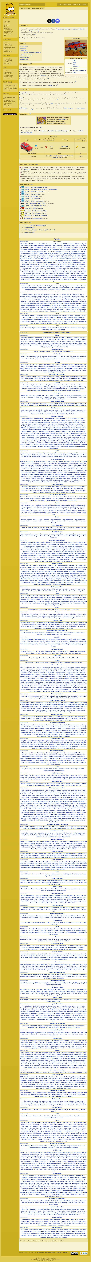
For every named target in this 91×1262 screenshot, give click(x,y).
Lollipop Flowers (80, 616)
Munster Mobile (50, 268)
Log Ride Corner (75, 742)
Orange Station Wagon (36, 270)
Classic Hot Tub (57, 702)
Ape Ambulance (65, 245)
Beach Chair (24, 410)
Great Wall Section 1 (27, 573)
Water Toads (48, 561)
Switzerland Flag (45, 603)
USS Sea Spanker (81, 309)
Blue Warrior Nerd (57, 874)
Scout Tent (40, 865)
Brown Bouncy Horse (26, 544)
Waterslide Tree (72, 903)
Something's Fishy (52, 307)
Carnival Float (32, 609)
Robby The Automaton (34, 932)
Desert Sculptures (57, 532)
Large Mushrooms (25, 882)
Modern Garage (31, 708)
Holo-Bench (47, 412)
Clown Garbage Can (42, 753)
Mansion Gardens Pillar (42, 783)
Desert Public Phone (66, 527)
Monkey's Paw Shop (75, 680)
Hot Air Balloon (81, 339)
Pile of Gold (76, 907)
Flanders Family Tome (27, 672)
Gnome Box (71, 470)
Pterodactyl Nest (59, 917)
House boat (31, 300)
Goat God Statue (40, 727)
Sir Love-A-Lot (76, 555)
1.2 (28, 225)
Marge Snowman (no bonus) (40, 732)
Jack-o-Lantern (41, 678)
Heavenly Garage (72, 696)
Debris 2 (29, 519)
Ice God (65, 728)
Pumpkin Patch (81, 682)
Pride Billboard (30, 437)
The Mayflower (67, 455)
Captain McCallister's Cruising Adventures (37, 296)
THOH (26, 203)
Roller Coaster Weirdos (40, 746)
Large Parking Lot (53, 760)
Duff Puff (82, 795)
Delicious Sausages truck (78, 253)
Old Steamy (25, 287)
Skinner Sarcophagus (65, 380)
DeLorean (23, 255)
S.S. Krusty (24, 307)
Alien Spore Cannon (59, 667)
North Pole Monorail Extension (77, 845)
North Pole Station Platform (28, 847)
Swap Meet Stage (69, 557)
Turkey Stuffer (47, 628)
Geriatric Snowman (29, 727)
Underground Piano (56, 691)
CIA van (83, 251)
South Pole (43, 957)
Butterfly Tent (57, 862)
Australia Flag (34, 595)
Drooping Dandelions (78, 296)
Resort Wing (67, 712)
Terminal (70, 351)
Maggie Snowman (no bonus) (77, 730)
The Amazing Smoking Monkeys (30, 486)
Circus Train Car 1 (57, 488)
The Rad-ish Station (28, 814)
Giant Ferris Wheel (68, 632)
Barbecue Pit (24, 651)
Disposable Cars (31, 255)
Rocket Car (45, 273)
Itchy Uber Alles (62, 317)
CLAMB (36, 253)
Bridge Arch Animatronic (29, 907)
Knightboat (47, 300)
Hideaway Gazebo (73, 704)
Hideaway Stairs (46, 706)
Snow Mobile (42, 734)
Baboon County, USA (27, 356)
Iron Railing (34, 575)
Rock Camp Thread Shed (35, 591)
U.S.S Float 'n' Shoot (36, 309)
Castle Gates (51, 497)
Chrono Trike (30, 945)
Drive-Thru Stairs (65, 843)
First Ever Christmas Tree (59, 469)
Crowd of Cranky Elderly (62, 507)
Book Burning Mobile (55, 249)
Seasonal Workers (76, 512)
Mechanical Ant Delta (65, 930)
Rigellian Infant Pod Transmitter (55, 684)
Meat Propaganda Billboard (64, 429)
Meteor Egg (65, 680)
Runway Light (53, 351)
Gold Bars (83, 799)
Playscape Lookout (62, 397)
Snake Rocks (68, 901)
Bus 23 (34, 251)
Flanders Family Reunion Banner (37, 424)
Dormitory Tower (45, 775)
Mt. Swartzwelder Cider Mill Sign (49, 433)
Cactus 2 (29, 527)
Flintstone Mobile (76, 257)
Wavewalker (56, 561)
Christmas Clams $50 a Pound (76, 418)
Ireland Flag (82, 597)
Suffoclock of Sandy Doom (69, 779)
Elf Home (69, 895)
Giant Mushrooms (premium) (77, 880)
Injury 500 (23, 741)
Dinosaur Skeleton (51, 916)
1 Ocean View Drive (27, 294)
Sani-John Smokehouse (77, 814)
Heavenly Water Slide (53, 698)
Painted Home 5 (65, 889)
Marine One (45, 343)
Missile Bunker (24, 809)
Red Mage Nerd (78, 874)
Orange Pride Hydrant (51, 922)
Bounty (69, 294)
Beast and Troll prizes (57, 401)
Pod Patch (73, 682)
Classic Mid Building (68, 702)
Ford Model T (30, 258)
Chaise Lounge (53, 403)
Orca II (55, 301)
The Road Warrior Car (59, 272)
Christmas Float (41, 609)
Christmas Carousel (39, 461)
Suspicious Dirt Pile (76, 662)
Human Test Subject (81, 676)
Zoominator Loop (44, 748)
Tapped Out (7, 28)
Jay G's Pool (51, 803)
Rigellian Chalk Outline (41, 814)
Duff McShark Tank (31, 366)
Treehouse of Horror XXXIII (37, 203)
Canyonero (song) (34, 31)
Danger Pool (66, 795)
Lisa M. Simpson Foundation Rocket (31, 343)
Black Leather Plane (36, 337)
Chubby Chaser (76, 251)
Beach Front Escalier (26, 826)
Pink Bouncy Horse (57, 553)
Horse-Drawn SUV (76, 395)
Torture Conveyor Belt (75, 689)
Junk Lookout (29, 397)
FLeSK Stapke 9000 (47, 257)
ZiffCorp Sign (59, 446)
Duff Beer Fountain (79, 753)
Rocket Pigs (82, 368)
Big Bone (77, 667)
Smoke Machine (63, 591)
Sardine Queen (46, 305)
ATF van (22, 247)
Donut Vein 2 (59, 939)
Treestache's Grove (48, 770)
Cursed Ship (41, 453)
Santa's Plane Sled (77, 478)
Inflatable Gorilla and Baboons (41, 387)
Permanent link (8, 76)
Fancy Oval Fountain (32, 641)
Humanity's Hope (30, 328)
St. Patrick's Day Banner (34, 442)
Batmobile (44, 247)
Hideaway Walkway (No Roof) (73, 706)
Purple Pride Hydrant (64, 922)
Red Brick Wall (24, 580)
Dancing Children (25, 510)
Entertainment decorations (57, 540)
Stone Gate (80, 380)
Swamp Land (28, 689)
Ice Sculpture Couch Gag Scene (77, 728)
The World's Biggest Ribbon (56, 820)
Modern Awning (38, 828)
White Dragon (51, 372)
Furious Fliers (63, 546)
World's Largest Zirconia (72, 820)
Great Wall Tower (51, 573)
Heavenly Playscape (40, 698)
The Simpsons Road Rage (39, 211)
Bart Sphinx (37, 376)
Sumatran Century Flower (70, 618)
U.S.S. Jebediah (47, 309)
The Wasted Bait (54, 311)
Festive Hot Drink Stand (74, 465)
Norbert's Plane (73, 343)
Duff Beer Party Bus (54, 255)
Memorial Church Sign (68, 431)
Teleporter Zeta (45, 959)
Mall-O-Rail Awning (76, 843)
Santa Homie (66, 478)
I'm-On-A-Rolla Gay (42, 317)
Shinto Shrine (63, 634)
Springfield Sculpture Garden (58, 816)
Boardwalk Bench (71, 410)
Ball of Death (81, 790)
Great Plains (72, 358)
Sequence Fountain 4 (55, 645)
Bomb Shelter (52, 792)
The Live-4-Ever (70, 300)
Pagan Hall (55, 882)
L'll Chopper (64, 262)
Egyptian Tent (42, 378)
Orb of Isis (69, 378)
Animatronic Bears (26, 542)
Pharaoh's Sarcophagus (35, 380)
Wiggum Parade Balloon (73, 390)
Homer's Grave (49, 662)
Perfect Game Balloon (77, 387)
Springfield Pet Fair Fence (56, 582)
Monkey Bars (51, 551)
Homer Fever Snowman (27, 728)
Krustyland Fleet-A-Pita (39, 756)
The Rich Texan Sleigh (38, 478)
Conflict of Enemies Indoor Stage (69, 544)
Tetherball (39, 559)
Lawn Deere (32, 264)
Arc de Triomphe (26, 632)
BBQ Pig (38, 651)
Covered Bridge (68, 669)
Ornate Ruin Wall (72, 577)
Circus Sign (32, 488)
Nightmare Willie (29, 682)
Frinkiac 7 (52, 945)
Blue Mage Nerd (36, 874)
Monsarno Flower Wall (31, 577)
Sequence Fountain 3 (42, 645)
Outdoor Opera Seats (49, 810)
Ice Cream (24, 262)
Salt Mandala (65, 814)
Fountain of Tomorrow (62, 641)
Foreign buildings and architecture (57, 630)
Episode (27, 187)
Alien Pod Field (37, 667)
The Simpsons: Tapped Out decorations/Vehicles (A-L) (54, 131)
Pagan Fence (82, 577)
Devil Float (50, 609)
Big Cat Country (65, 356)
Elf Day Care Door (52, 463)
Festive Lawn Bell (34, 467)
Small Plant (61, 837)
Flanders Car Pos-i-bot (77, 929)
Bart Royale (57, 393)
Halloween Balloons (26, 387)
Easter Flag (34, 597)
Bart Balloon (26, 385)
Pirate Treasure (66, 909)
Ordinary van (46, 270)
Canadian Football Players (78, 505)
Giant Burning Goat (51, 880)
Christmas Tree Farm (63, 461)
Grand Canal (57, 655)
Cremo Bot (67, 929)
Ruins (85, 684)
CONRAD (24, 795)
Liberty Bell (40, 805)
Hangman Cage (55, 907)
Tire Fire (38, 903)
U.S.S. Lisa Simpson (59, 329)
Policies (6, 43)
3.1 (27, 229)
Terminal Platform (62, 849)
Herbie (32, 260)
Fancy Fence (66, 569)
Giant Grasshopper (61, 366)
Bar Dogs (23, 364)
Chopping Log (82, 862)
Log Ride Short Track (54, 744)
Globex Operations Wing (61, 799)
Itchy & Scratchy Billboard (34, 428)
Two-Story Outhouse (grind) (54, 500)
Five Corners (23, 799)
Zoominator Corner (73, 746)
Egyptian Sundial (33, 378)
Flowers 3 (79, 614)
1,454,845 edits (8, 62)
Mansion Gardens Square (42, 785)
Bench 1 (45, 410)
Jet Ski (34, 455)
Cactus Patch (33, 833)
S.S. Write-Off (42, 307)
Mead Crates (34, 405)
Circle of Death (83, 794)
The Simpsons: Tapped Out (39, 215)
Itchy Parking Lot (58, 742)
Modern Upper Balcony (41, 710)
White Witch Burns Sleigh (51, 482)
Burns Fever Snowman (52, 725)
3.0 (25, 229)
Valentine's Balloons (47, 390)
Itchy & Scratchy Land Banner (73, 741)
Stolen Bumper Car (58, 557)
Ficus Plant (69, 833)
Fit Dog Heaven (34, 696)
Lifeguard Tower (67, 805)
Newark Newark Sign (76, 433)
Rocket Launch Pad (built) (61, 947)
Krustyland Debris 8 (74, 521)
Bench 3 (57, 410)
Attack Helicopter (25, 337)
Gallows (40, 907)
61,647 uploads (8, 60)
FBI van (30, 257)
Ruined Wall (65, 580)
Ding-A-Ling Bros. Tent (49, 490)
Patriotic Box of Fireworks (43, 553)
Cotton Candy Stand (55, 753)
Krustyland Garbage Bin (71, 756)
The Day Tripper (66, 296)
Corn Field (23, 863)
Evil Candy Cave (73, 463)
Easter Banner (63, 422)
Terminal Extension (50, 849)
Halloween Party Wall (63, 573)
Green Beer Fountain (32, 643)
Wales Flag (59, 605)
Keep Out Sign (47, 428)
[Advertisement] (10, 142)
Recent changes (8, 31)
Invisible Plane (53, 317)
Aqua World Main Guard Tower (59, 964)
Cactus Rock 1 (24, 939)
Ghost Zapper (69, 674)
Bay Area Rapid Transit (37, 286)
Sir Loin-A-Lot (81, 626)
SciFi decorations (57, 951)
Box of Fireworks (80, 542)
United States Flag (50, 605)
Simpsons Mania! (37, 218)
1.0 (25, 225)
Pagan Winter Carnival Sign (53, 435)
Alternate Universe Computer (29, 954)
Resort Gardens (40, 712)
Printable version (8, 75)
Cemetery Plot (29, 662)
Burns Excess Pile (34, 794)
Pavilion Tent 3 (81, 760)
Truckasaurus (82, 932)
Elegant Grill (56, 826)
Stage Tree (83, 857)
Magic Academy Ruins (75, 777)
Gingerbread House (43, 470)
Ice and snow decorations (57, 722)
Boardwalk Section (67, 156)
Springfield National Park (42, 867)
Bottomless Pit (45, 669)
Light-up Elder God (64, 387)
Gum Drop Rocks (26, 472)
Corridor (37, 775)
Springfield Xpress (42, 289)
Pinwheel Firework (68, 553)
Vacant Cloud (73, 698)
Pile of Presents (26, 478)
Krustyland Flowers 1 (31, 616)
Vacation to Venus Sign (26, 444)
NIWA (5, 104)
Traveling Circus (70, 492)
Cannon (42, 794)
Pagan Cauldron (46, 882)
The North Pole (77, 474)
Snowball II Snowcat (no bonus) (68, 734)
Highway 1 (24, 754)
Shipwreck (50, 456)
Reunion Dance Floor (40, 555)
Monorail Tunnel (36, 841)
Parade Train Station (79, 744)
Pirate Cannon (40, 909)
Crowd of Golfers (53, 509)
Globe (52, 799)
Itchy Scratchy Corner (42, 754)
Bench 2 (51, 410)
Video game (27, 211)
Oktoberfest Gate (40, 435)
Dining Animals (78, 364)
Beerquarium (30, 792)
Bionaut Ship (30, 669)
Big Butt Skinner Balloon (37, 385)
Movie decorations (57, 851)
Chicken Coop (74, 497)
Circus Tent (40, 488)
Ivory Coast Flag (31, 599)
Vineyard (67, 837)
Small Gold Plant (52, 837)
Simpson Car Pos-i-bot (48, 932)
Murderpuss (23, 932)
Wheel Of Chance (55, 764)
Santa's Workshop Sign (76, 580)
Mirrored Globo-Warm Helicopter (59, 343)
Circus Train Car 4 (26, 490)
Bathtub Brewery (64, 622)
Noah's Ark (49, 301)
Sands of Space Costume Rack (30, 855)
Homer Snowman (39, 728)
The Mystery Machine (73, 268)
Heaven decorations (57, 694)
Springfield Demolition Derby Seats (66, 414)
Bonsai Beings (24, 775)
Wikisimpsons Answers (10, 87)
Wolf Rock (75, 691)
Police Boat (27, 456)
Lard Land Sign (52, 429)
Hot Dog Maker (53, 624)
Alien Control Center (26, 667)
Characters (7, 24)
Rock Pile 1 (76, 939)
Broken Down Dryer (62, 792)
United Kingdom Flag (79, 603)
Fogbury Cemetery (61, 672)
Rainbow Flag (48, 601)
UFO (31, 323)
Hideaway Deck (62, 704)
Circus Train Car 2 (68, 488)
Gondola (75, 453)
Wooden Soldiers (63, 482)
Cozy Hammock (30, 412)
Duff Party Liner (58, 453)
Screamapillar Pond (65, 653)
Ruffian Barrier (57, 580)
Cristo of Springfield (54, 895)
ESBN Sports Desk (45, 797)
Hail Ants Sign (52, 426)
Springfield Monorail (30, 289)
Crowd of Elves (74, 507)
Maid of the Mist (80, 300)
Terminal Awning (39, 849)
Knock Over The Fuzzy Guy (56, 754)
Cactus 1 (23, 527)
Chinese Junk (33, 453)
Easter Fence (50, 569)
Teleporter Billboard (47, 442)
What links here (8, 71)
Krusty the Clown (24, 93)
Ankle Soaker (35, 542)
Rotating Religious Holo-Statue (53, 478)
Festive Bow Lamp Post (34, 465)
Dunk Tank (60, 490)
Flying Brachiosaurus (49, 366)
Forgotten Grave (39, 662)
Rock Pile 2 (83, 939)
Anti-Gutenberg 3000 (38, 790)
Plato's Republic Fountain (68, 643)
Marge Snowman (26, 732)
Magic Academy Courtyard (60, 777)
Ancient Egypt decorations (57, 374)
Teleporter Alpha (37, 689)
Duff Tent (58, 589)
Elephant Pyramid (69, 490)
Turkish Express (65, 289)
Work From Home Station (76, 949)
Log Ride (66, 742)
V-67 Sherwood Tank (54, 279)
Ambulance (48, 245)
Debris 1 (23, 519)
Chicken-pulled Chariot (67, 364)
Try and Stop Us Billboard (78, 442)
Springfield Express (79, 287)
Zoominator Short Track (68, 748)
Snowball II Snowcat (52, 734)
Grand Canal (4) (63, 658)
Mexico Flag (68, 599)
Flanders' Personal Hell (40, 672)
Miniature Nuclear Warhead (36, 947)
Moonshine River (35, 194)
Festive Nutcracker (58, 467)
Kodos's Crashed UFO (34, 680)
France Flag (59, 597)
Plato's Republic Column (48, 579)
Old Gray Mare (42, 368)
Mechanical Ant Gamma (79, 930)
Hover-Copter (24, 341)
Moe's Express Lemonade (34, 626)
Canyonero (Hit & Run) (78, 29)
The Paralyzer (77, 810)
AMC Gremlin (56, 245)
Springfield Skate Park (45, 557)
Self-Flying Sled (35, 480)
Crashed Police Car (67, 753)
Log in (84, 4)
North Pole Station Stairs (44, 847)
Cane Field (41, 833)
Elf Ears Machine (63, 463)
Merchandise (27, 218)
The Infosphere (8, 103)
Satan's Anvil (50, 718)
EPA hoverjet (26, 317)
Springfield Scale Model (42, 816)
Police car (25, 272)
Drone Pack (66, 954)
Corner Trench (49, 395)
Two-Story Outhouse (39, 500)
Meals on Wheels (59, 266)
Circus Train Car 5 (37, 490)
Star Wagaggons (36, 277)
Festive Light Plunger (46, 467)
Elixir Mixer (76, 895)
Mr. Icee (37, 268)
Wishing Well (31, 820)
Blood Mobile (82, 247)
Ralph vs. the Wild (38, 208)
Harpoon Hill (39, 716)
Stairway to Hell (67, 687)
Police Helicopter (28, 345)
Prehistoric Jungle (38, 917)
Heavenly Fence (74, 573)
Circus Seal (25, 488)
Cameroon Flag (50, 595)
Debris (57, 517)
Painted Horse (51, 368)
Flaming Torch (29, 498)
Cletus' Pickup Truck (45, 253)
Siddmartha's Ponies (27, 370)
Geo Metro (83, 258)
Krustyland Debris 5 (38, 521)
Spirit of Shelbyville (35, 321)
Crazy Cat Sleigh (75, 461)
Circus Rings (81, 486)
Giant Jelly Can (31, 956)
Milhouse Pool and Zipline (30, 551)
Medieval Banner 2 (44, 431)
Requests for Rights (9, 47)
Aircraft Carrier (24, 453)
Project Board (48, 812)
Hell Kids (74, 510)
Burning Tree (45, 376)
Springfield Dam (63, 949)
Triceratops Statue (80, 917)
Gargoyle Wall (52, 571)
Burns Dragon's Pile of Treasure (49, 768)
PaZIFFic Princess (77, 455)
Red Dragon (68, 368)
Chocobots (50, 929)
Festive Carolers (43, 510)
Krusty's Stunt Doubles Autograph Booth (64, 548)
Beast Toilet (31, 403)
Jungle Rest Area (45, 356)
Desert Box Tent (43, 527)
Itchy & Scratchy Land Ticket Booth (43, 742)
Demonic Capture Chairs (52, 671)
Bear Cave (39, 862)
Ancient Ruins (70, 667)
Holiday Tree (33, 899)
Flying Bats (51, 672)
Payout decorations (57, 893)
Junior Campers (68, 108)
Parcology (36, 957)
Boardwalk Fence (52, 565)
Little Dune (58, 378)
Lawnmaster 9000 (41, 328)
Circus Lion (73, 486)
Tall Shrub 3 (76, 762)
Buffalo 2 (35, 364)
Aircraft (57, 335)
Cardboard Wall (30, 567)
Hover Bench (66, 412)
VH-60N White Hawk (40, 323)
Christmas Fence (62, 567)
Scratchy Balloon (73, 388)
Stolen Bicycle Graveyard (74, 816)
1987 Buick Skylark (80, 244)
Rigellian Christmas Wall (45, 580)
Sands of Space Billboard (71, 439)
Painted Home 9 (61, 890)
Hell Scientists (82, 510)
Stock (31, 500)
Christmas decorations (57, 459)
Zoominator (63, 746)
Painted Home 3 (45, 889)
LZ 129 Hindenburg (67, 319)
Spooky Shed (32, 687)
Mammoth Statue (71, 916)
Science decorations (57, 943)
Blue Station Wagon (26, 249)
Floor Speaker (66, 589)
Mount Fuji (74, 716)
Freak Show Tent (80, 672)
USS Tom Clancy (44, 311)
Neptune (42, 301)
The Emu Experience (40, 358)
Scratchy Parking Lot (53, 746)
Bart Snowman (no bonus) (38, 725)
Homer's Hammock (56, 412)
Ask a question (8, 29)
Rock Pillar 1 (49, 941)
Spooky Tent (41, 687)
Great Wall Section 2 (39, 573)
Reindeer (75, 368)
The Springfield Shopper (10, 88)
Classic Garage (48, 702)
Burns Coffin (53, 669)
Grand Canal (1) (33, 658)
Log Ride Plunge (42, 744)
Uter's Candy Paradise (58, 628)
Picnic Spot (32, 718)
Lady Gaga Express (63, 286)
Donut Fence (34, 569)
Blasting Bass (26, 589)
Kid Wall (77, 490)
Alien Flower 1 (25, 614)
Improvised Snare (72, 899)
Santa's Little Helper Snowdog (69, 732)
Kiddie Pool (73, 651)
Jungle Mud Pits (37, 356)
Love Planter (52, 835)
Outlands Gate (38, 397)
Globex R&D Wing (74, 799)
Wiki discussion (8, 51)
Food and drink (57, 620)
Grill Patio (60, 651)
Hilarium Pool (62, 359)
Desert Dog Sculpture (71, 534)
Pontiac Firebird (40, 272)
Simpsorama (34, 196)
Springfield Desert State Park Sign (55, 529)
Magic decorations (57, 773)
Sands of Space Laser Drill (36, 857)
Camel (52, 364)
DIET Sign (24, 422)
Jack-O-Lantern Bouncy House (54, 678)
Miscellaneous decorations (57, 788)
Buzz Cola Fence (73, 565)
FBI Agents (34, 510)
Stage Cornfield (74, 857)
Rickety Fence (33, 580)
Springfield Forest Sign (40, 441)
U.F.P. (85, 345)
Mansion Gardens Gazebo (28, 783)
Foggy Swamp (71, 672)
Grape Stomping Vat (41, 624)
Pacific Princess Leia (64, 301)
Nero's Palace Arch (64, 433)
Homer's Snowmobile (38, 472)
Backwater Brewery (53, 622)
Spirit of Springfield (47, 321)
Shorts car (72, 273)
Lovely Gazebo (81, 651)
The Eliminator (34, 797)
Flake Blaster (71, 469)
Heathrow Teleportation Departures (53, 956)
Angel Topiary (24, 833)
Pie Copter (33, 319)
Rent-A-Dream (58, 303)
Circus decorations (57, 484)
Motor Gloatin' (31, 301)
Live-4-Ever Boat (48, 455)
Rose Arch (65, 835)
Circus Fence (72, 567)
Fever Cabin (31, 469)
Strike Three (53, 762)
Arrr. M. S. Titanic (56, 294)
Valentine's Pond (76, 867)
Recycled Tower (81, 498)
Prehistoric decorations (57, 913)
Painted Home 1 (25, 889)
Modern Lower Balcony (43, 708)
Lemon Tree (81, 899)
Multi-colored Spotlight (64, 809)
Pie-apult (82, 490)
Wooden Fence (69, 584)
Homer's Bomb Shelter (78, 801)
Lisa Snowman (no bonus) (49, 730)
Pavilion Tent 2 (72, 760)
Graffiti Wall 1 (72, 571)
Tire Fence (77, 582)
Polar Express (46, 287)
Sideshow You (45, 762)
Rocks (57, 937)
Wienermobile (73, 279)
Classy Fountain (60, 639)
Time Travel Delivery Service (59, 959)
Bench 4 (63, 410)
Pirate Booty (32, 909)
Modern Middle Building (56, 708)
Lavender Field (43, 835)
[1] (48, 78)
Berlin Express (25, 315)
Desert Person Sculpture (61, 536)
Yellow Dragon (61, 372)
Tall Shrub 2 (68, 762)
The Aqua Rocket (45, 294)
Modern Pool (68, 708)
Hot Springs (55, 863)
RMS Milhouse (67, 303)
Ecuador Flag (42, 597)
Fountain (42, 641)
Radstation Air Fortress (45, 901)
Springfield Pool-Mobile (26, 275)
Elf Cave (63, 895)
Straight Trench (50, 399)
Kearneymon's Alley (71, 768)
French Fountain (73, 641)
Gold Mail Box (82, 826)
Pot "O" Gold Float (73, 609)
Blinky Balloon (49, 385)
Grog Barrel (46, 907)
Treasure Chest (62, 405)
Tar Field (67, 917)
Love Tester (76, 805)
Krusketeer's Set (39, 548)
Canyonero (43, 75)
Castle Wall (39, 567)
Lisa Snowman (37, 730)
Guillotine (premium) (45, 498)
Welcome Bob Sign (50, 444)
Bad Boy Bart (30, 247)
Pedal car (68, 270)
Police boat (82, 301)
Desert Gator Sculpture (32, 536)
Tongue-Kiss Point (55, 867)
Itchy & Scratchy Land (57, 738)
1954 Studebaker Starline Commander (51, 244)
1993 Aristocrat (25, 245)
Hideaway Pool (37, 706)
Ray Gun (26, 684)
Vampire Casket (67, 691)
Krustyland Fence (27, 756)
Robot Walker (67, 853)
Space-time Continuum (53, 957)
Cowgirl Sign (56, 420)
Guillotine (36, 498)
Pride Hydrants (57, 920)
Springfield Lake (29, 867)
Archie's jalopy (75, 245)
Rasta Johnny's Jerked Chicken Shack (31, 303)
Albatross (37, 294)
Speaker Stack (73, 591)
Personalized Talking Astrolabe (77, 476)
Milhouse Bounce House (79, 550)
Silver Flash (55, 287)
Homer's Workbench (26, 803)
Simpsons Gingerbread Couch (61, 480)
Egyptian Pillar (76, 376)
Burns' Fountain (50, 639)
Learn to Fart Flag (59, 599)
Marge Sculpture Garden (33, 653)
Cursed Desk (77, 669)
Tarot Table (81, 779)
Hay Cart (55, 498)
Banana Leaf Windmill (27, 376)
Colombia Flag (75, 595)
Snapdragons (58, 618)
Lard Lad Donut (25, 405)
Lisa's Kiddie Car (53, 550)
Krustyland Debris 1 (55, 519)
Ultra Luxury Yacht (71, 456)
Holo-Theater (68, 956)
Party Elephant (60, 368)
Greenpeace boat (66, 298)
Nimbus (67, 328)
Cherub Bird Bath (46, 651)
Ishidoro (82, 632)
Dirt (51, 156)
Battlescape (32, 395)
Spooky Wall (44, 582)
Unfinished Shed (76, 653)
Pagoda (39, 634)
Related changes (8, 72)
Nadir (37, 301)
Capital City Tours (60, 251)
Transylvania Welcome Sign (61, 442)
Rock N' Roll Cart (48, 591)
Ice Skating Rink (61, 899)
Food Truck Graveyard (34, 799)
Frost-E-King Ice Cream (51, 258)
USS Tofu (35, 311)
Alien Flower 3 (43, 614)
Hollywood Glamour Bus (49, 260)
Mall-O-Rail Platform (35, 845)
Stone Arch (76, 687)
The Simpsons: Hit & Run (62, 29)
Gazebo (54, 651)
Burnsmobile (27, 251)
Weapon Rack (71, 405)
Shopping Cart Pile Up (28, 816)
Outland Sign (24, 718)
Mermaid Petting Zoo (66, 907)
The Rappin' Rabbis (49, 512)
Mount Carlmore (65, 716)
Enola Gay (77, 315)
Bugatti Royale (66, 249)
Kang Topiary (25, 835)
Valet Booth (35, 818)
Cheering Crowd (27, 507)
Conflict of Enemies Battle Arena (50, 544)
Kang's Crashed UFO (70, 678)
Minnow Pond (75, 863)
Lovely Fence (55, 575)
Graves (57, 660)
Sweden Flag (36, 603)
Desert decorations (57, 525)
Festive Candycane (47, 465)
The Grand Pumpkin (79, 674)
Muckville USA (60, 551)
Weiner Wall (48, 584)
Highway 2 (31, 754)
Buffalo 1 (29, 364)
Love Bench (82, 412)
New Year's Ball (68, 474)
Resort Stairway (50, 712)
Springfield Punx (8, 100)
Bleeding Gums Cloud (42, 792)
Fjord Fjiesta (37, 257)
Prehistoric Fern (81, 916)
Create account (76, 4)
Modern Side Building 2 (27, 710)
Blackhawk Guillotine (42, 315)
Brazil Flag (42, 595)
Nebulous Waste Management (55, 328)
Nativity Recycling (48, 474)
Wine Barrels (69, 628)
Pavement (59, 156)
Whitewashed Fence (58, 584)
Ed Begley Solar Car (80, 255)
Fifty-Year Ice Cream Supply (78, 797)
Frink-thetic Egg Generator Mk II (62, 897)
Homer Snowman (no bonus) (53, 728)
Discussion (27, 8)
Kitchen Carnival (62, 624)
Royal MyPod (47, 779)
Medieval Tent (62, 498)
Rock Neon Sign (58, 439)
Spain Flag (84, 601)
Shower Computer (66, 555)
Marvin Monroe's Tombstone (62, 662)
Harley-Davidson (24, 260)
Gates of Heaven (44, 696)
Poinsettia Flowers (48, 618)
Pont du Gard (54, 634)
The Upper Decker (69, 309)
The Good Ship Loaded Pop (53, 298)
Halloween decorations (57, 665)
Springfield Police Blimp (70, 321)
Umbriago (45, 279)
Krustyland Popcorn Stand (67, 758)
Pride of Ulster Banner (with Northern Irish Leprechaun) (63, 437)
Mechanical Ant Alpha (40, 930)
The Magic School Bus (47, 266)
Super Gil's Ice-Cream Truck (70, 277)
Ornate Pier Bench (36, 414)
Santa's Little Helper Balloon (59, 388)
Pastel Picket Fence (26, 579)
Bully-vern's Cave (34, 768)
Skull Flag (54, 405)
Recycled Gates (71, 498)
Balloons (57, 382)
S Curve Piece (63, 841)
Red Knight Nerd (68, 874)
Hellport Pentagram (69, 676)
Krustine (57, 262)
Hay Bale (55, 358)
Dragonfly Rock (61, 916)
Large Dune (50, 378)
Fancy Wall (82, 569)
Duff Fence (42, 569)
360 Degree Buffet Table (27, 622)
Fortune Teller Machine (76, 775)
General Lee (75, 258)
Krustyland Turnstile (31, 760)
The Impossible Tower (29, 678)
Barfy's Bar (25, 768)
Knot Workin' (54, 300)
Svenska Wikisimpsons (10, 85)
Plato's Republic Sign (68, 435)
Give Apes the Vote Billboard (76, 424)
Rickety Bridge (42, 684)
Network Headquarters (36, 810)
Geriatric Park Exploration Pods (30, 674)
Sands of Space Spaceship (52, 857)
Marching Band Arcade (65, 550)
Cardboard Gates (31, 497)
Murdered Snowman (54, 732)
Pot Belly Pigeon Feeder (36, 812)
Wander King (65, 279)
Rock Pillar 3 (65, 941)
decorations (57, 333)
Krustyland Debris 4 (26, 521)
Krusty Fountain (69, 754)
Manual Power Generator (39, 807)
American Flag (25, 595)
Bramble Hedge (62, 565)
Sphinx (74, 380)
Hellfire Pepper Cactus (79, 833)
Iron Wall (40, 575)
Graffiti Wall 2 (81, 571)
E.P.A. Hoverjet (51, 339)
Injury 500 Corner (32, 741)
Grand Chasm (25, 801)
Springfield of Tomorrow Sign (69, 957)
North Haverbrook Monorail (78, 286)
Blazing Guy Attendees (41, 505)
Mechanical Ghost (56, 680)
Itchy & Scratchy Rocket (64, 341)
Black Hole (23, 945)
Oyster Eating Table (50, 682)
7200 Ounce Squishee (41, 622)
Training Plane (46, 903)
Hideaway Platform (27, 706)
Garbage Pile (45, 799)
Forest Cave (38, 863)
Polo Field (66, 828)
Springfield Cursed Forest (60, 865)
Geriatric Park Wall (62, 571)
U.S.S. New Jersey (58, 309)
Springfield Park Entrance (70, 441)
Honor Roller (67, 260)
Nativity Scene (59, 474)
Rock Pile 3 (41, 941)
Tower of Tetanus (60, 492)
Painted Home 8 (51, 890)
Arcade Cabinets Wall (57, 542)
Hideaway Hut (83, 704)
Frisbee (22, 328)
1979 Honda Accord (68, 244)
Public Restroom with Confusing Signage (64, 812)
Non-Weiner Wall (50, 577)
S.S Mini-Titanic (32, 307)
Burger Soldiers (65, 505)
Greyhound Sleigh (81, 470)
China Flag (67, 595)
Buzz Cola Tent (41, 589)
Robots (57, 926)
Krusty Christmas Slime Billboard (61, 428)
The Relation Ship (48, 303)
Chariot (58, 364)
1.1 (27, 225)
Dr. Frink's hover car (42, 255)
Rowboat (43, 456)
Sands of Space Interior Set (68, 855)
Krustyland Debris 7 (62, 521)
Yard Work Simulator (66, 561)
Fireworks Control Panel (42, 546)
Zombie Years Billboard (70, 446)
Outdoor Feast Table (48, 626)
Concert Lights (51, 589)
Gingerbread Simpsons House (58, 470)
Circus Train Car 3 (79, 488)
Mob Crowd (24, 512)
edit (30, 63)
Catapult (66, 497)
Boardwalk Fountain (39, 639)
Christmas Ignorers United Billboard (31, 420)
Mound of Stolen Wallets (50, 809)
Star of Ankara (75, 307)
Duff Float (56, 609)
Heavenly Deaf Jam (61, 696)
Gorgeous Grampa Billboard (39, 426)
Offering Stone (39, 682)
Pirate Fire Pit (49, 909)
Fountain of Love (50, 641)
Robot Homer (78, 684)
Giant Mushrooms (63, 880)
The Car (68, 251)
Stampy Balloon (36, 390)
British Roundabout (51, 632)
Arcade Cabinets (45, 542)
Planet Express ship (42, 319)
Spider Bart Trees (65, 686)
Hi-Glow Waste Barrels (74, 945)
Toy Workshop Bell (37, 482)
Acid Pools (23, 916)
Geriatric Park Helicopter (63, 339)
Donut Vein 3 (67, 939)
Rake (57, 653)
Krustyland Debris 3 (79, 519)
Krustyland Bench (80, 754)
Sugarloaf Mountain (59, 720)
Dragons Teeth (59, 395)
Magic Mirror (27, 807)
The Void (41, 561)
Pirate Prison (57, 909)
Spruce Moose (82, 321)
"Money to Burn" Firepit (35, 809)
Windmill (65, 500)
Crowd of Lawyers (64, 509)
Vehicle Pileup (43, 818)
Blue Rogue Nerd (46, 874)
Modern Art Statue (28, 828)
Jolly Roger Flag (48, 599)
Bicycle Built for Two (64, 247)
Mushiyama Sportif (61, 268)
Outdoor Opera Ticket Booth (64, 810)
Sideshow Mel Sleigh (46, 480)
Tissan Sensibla (25, 279)
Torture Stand (37, 691)
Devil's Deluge (83, 544)
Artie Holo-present (50, 790)
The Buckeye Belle (77, 294)
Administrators (8, 45)
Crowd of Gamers (42, 509)
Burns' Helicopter (60, 337)
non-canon (62, 119)
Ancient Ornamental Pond (28, 862)
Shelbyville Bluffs (59, 718)
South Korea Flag (75, 601)
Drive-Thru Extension (42, 843)
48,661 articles (8, 59)
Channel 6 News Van (27, 253)
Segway (84, 328)
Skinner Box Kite (56, 779)
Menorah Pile (67, 807)
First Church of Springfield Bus (62, 257)
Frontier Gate (43, 571)
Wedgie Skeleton (81, 405)
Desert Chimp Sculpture (41, 534)
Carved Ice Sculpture (66, 725)
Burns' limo (74, 249)
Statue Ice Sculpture (52, 736)
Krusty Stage (48, 548)
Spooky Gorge (48, 865)
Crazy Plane (69, 337)
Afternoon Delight (25, 286)
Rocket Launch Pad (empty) (77, 947)
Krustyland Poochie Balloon (51, 758)
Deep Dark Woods (32, 671)
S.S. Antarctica (69, 305)
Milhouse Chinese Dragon (79, 807)
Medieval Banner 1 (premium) (30, 431)
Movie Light (42, 853)
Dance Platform (70, 403)
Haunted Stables (37, 676)
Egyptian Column (54, 376)
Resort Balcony (61, 710)
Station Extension (66, 847)
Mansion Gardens (57, 781)
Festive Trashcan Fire (70, 467)
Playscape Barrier (61, 579)
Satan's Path (25, 686)
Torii (69, 634)
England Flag (51, 597)
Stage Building (65, 857)
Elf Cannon (43, 463)
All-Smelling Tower (26, 790)
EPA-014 (83, 315)
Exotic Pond (64, 826)
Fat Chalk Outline (56, 797)
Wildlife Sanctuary (51, 869)
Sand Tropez (50, 555)
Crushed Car (61, 403)
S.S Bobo (76, 305)
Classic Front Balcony (36, 702)
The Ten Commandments (61, 689)
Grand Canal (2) (43, 658)
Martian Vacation (77, 956)
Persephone (76, 270)
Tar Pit (72, 917)
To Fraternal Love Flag (66, 603)
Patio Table (44, 653)
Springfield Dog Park (74, 865)
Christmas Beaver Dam (26, 461)
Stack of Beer (38, 628)
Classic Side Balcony (81, 702)
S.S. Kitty (83, 305)
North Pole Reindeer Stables (50, 476)
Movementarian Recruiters (35, 512)
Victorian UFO (64, 347)
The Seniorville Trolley (62, 273)
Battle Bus (33, 315)
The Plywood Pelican (55, 319)
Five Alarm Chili (29, 897)
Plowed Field (24, 865)
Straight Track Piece (74, 841)
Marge (74, 64)
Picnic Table (51, 653)
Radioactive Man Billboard (45, 439)
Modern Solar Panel (49, 828)
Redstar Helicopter (48, 345)
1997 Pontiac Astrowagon (37, 245)
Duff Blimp (70, 315)
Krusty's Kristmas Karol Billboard (37, 429)
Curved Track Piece (25, 841)
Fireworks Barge (67, 453)
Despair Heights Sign (79, 420)
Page (21, 8)
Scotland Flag (65, 601)
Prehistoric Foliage (27, 917)
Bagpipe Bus (24, 395)
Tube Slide (73, 559)
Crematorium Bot (58, 929)
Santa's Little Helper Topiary (76, 835)
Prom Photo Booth (80, 553)
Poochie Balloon (31, 388)
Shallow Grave (76, 909)
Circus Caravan (65, 486)
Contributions (67, 4)
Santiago (38, 305)
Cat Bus (32, 775)
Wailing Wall (64, 903)
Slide (25, 557)
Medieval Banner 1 (78, 429)
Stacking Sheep (76, 370)
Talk (60, 4)
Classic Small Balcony (40, 704)
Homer (74, 62)
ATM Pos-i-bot (24, 929)
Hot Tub (66, 651)
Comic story (28, 208)
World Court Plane (52, 323)
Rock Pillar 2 (57, 941)
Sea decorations (57, 962)
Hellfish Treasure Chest (55, 801)
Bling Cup (33, 589)
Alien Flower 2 (34, 614)
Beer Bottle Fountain (27, 639)
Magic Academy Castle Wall (68, 575)
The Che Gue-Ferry (55, 296)
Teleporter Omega (48, 689)
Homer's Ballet (79, 546)
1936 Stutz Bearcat (34, 244)
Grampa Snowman (63, 727)
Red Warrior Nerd (57, 876)
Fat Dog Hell (65, 797)
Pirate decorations (57, 905)
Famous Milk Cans (63, 775)
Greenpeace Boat (26, 455)
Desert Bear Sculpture (27, 534)
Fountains (57, 637)
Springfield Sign (48, 720)
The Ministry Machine (71, 266)
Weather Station (66, 818)
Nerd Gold (42, 405)
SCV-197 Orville (24, 321)
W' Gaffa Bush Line (76, 289)
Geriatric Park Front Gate (47, 674)
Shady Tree (40, 359)
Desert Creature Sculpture (56, 534)
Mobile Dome (28, 957)
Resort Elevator (71, 710)
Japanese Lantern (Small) (40, 803)
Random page (8, 32)
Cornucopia (31, 795)
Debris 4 (41, 519)
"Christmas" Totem (51, 461)
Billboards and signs (57, 416)
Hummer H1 (82, 260)
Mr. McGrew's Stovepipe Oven (34, 474)
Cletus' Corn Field (60, 833)
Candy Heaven (25, 696)
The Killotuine (31, 777)
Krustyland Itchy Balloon (35, 758)
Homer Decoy (67, 801)
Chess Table (36, 544)
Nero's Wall (42, 577)
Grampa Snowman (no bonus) (77, 727)
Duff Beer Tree (35, 463)
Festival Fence (26, 571)
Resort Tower (59, 712)
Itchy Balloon (54, 387)
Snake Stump (77, 901)
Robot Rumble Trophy (55, 814)
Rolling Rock (32, 865)
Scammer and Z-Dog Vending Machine (66, 626)
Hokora (77, 632)
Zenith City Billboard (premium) (46, 446)
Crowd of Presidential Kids (77, 509)
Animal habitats (57, 354)
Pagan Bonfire (25, 901)
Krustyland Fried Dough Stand (55, 756)
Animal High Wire (45, 486)
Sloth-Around (80, 273)
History (42, 8)
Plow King (31, 272)
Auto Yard (74, 790)
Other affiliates (8, 106)
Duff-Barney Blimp (34, 339)
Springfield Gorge (38, 720)
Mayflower (23, 301)
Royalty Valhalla (30, 305)
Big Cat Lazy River (75, 356)
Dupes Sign (54, 422)
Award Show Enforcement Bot (37, 929)
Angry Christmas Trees (27, 505)
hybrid (50, 85)
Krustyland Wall (42, 760)
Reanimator (33, 684)
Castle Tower (59, 497)
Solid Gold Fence (35, 582)
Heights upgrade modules (57, 700)
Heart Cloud (34, 801)
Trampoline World (64, 559)
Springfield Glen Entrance (55, 441)
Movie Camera (34, 853)
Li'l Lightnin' (36, 266)
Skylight (56, 591)
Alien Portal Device (47, 667)
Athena (64, 294)
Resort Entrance (81, 710)
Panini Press (49, 947)
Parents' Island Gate (27, 746)
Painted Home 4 (55, 889)
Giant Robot (39, 956)
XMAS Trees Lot (74, 482)
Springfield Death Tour (63, 275)
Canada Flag (59, 595)
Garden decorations (57, 649)
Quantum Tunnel (41, 718)
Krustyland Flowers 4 (69, 616)
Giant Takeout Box (30, 624)
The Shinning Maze (53, 686)
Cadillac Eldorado (41, 251)
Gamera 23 (33, 298)
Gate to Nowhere (77, 897)
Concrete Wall (26, 569)
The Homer (60, 260)
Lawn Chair (74, 412)
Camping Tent (73, 862)
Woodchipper (61, 869)
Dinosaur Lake (40, 916)
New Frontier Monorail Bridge (50, 841)
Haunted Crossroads (25, 676)
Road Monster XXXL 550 (73, 272)
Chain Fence (53, 567)
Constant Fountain (71, 639)
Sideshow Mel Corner (34, 762)
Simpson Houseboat (58, 901)
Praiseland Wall (71, 579)
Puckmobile (48, 272)
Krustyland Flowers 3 (56, 616)
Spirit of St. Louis (58, 321)
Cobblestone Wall (82, 567)
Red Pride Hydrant (76, 922)
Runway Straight (62, 351)
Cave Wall (46, 567)
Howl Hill (61, 863)
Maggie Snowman (63, 730)
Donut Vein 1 (51, 939)
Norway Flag (40, 601)
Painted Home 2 (35, 889)
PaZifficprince (74, 301)
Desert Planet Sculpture (75, 536)
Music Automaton (37, 779)
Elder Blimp (57, 385)
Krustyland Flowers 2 (44, 616)
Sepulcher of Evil (42, 686)
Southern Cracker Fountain (69, 645)
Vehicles (57, 239)
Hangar (36, 351)
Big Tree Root (55, 359)
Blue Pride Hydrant (26, 922)
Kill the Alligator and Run (38, 192)
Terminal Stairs (72, 849)
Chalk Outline (63, 794)
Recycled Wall (81, 579)
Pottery (45, 380)
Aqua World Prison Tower (76, 964)
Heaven (52, 696)
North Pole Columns (35, 476)
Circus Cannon (55, 486)
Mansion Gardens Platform (73, 783)
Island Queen (39, 300)
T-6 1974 (44, 329)
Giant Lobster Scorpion (74, 366)
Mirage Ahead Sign (78, 527)
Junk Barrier (47, 575)
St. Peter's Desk (64, 698)
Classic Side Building (27, 704)
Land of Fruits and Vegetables (76, 624)
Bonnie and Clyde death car (41, 249)
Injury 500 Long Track (44, 741)
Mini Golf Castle (42, 551)
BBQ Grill (31, 651)
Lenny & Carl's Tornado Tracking (68, 264)
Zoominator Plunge (55, 748)
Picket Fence (37, 579)
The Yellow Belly (80, 311)
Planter (59, 835)
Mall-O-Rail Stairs (47, 845)
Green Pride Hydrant (38, 922)
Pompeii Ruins (46, 634)
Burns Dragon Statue (42, 403)
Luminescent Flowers (36, 618)
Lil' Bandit (29, 266)
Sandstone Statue (53, 380)
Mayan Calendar (45, 680)
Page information (8, 78)
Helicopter (73, 339)
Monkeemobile (82, 266)
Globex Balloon (66, 385)
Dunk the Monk (31, 880)
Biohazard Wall (42, 565)
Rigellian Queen (69, 684)
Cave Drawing (31, 916)
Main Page (7, 21)
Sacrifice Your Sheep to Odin (75, 882)
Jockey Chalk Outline (62, 803)
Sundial (29, 818)
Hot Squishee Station (50, 472)
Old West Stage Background (54, 853)
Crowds (57, 503)
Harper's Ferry (77, 298)
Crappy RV (67, 253)
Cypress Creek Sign (66, 420)
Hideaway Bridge (52, 704)
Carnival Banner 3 (61, 418)
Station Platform (76, 847)
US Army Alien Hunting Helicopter (49, 347)
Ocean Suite (59, 828)
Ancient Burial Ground (27, 895)
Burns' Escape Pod (48, 337)
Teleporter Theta (82, 957)
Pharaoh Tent (76, 378)
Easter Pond (30, 863)
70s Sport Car (24, 244)
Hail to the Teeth (35, 198)
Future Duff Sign (62, 424)
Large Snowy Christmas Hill (52, 716)
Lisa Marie (62, 300)
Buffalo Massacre (48, 862)
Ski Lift (67, 718)
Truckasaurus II (53, 934)
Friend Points (64, 146)
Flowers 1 (66, 614)
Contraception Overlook (28, 716)
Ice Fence (27, 575)
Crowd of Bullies (37, 507)
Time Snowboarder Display (51, 559)
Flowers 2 (73, 614)
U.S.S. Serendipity (27, 311)
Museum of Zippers (76, 809)
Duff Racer (64, 255)
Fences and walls (57, 563)
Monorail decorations (57, 839)
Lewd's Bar (81, 768)
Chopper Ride (40, 395)
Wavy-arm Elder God (60, 390)
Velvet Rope (40, 584)
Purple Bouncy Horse (27, 555)
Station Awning (56, 847)
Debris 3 (35, 519)
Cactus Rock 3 (42, 939)
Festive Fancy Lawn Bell (60, 465)
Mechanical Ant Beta (52, 930)
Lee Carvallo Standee (41, 550)
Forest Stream (47, 863)
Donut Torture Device (66, 671)
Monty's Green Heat (28, 268)
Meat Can (23, 626)
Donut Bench (39, 412)
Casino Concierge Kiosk (52, 794)
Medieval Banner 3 (56, 431)
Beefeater (23, 792)
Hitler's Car (38, 260)
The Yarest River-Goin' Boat (67, 311)
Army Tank (83, 245)
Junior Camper (81, 108)
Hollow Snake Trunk (43, 899)
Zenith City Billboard (30, 446)
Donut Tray (73, 622)
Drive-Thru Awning (29, 843)
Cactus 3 (35, 527)
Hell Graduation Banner (56, 676)
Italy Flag (23, 599)
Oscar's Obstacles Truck (58, 270)
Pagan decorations (57, 878)
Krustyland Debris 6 (50, 521)
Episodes (6, 22)
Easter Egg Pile (25, 797)
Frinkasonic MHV (39, 258)
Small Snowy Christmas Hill (77, 718)
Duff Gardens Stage (29, 546)
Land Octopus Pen (31, 805)
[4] (32, 109)
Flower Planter (52, 614)
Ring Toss (23, 762)
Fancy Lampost (73, 826)
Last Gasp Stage (29, 550)
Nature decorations (57, 859)
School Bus (52, 273)
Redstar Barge (36, 456)
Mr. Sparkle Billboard (33, 433)
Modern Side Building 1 (79, 708)
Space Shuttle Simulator (68, 345)
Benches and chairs (57, 408)
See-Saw (57, 555)
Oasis (63, 378)
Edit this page (35, 8)
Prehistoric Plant (48, 917)
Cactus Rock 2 (33, 939)
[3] (57, 99)
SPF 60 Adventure (33, 557)
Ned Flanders (76, 66)
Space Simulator (44, 949)
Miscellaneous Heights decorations (57, 824)
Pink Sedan (83, 270)
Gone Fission (40, 298)
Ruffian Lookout (73, 397)
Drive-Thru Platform (54, 843)
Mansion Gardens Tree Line (73, 785)
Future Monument (75, 954)
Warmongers (47, 360)
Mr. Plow (42, 268)
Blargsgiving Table (43, 954)
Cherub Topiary (49, 833)
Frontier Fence (35, 571)
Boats (57, 450)
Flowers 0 (60, 614)
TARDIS (50, 329)
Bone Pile (37, 669)
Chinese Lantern (73, 794)
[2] (57, 84)
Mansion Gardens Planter (57, 783)
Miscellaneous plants (57, 831)
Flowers (57, 612)
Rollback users (8, 44)
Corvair (64, 315)
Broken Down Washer (75, 792)
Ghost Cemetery (59, 674)
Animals (57, 362)
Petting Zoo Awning (62, 358)
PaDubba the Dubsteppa (28, 553)
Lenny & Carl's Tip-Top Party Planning (47, 264)
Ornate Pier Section (57, 157)
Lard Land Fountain (44, 643)
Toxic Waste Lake (66, 867)
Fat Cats (33, 317)
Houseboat (53, 899)
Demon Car (41, 671)
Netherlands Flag (78, 599)
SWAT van (82, 277)
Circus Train (47, 488)
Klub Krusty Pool (73, 803)
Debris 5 (46, 519)
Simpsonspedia (8, 90)
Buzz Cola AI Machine (55, 954)
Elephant (39, 366)
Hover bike (75, 260)
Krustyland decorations (57, 750)
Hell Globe (46, 676)
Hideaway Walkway (58, 706)
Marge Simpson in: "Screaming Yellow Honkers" (44, 189)
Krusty (74, 60)
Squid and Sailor (66, 370)
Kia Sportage (46, 262)
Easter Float (64, 609)
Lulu (69, 317)
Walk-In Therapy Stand (54, 818)
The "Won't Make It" (63, 323)
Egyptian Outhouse (66, 376)
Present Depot (34, 901)
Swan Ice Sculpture (64, 736)
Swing (77, 557)
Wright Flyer (73, 323)
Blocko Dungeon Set (69, 542)
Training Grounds (60, 399)
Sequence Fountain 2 (29, 645)
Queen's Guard (81, 812)
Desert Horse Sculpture (46, 536)
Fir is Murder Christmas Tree (43, 469)
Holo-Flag (75, 597)
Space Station (54, 949)
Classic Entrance (24, 702)
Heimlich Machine (43, 801)
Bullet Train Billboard (27, 418)
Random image (8, 34)
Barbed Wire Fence (26, 565)
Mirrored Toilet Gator (31, 368)
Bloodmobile (74, 247)
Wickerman (57, 884)
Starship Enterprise (75, 328)
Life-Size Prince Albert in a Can (52, 805)
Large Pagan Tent (36, 882)
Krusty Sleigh (72, 472)
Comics (6, 27)
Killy (32, 930)
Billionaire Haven (37, 826)
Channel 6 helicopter (55, 315)
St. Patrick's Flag (26, 603)
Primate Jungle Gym (55, 356)
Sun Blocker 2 (70, 720)
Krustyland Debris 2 (67, 519)
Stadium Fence (69, 582)
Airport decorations (57, 349)
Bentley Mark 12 (52, 247)
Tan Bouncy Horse (31, 559)
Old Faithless (83, 863)
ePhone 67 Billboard (73, 422)
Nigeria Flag (32, 601)
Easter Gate (58, 569)
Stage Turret (81, 591)
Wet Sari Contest (77, 818)
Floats (57, 607)
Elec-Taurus (23, 257)
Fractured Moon (24, 853)
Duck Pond (49, 358)
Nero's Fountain (55, 643)
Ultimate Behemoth (36, 279)
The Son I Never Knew (64, 307)
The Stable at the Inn (77, 480)
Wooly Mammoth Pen (42, 820)
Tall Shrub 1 (60, 762)
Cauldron (60, 669)
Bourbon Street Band (54, 505)
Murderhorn (81, 716)
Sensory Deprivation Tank (31, 949)
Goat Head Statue (51, 727)
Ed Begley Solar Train (51, 286)
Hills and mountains (57, 714)
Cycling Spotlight (57, 795)
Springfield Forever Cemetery (54, 687)
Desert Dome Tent (54, 527)
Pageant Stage (63, 476)
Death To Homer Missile (42, 945)
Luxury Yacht (58, 455)
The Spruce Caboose (54, 289)
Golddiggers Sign (26, 426)
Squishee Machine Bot (71, 932)
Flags (57, 593)
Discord (6, 50)
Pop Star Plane (38, 345)
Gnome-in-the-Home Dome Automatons (60, 510)
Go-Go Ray (71, 546)
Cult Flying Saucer (79, 337)
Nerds (57, 872)
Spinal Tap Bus (52, 275)
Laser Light (74, 589)
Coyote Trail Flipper (57, 253)
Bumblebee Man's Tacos (29, 753)
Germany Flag (67, 597)
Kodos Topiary (34, 835)
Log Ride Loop (32, 744)
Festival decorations (57, 587)
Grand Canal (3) (53, 658)
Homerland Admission (28, 548)
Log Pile (67, 863)
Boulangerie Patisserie (38, 632)
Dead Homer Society (9, 101)
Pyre (21, 684)
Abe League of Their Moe (38, 205)
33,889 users (7, 63)
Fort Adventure (54, 546)
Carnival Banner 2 (50, 418)
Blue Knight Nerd (25, 874)
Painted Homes (57, 886)
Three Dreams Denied (37, 201)
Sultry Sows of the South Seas (46, 492)
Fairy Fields (54, 775)
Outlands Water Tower (50, 397)
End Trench (67, 395)
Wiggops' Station (59, 770)
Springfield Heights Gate (77, 828)
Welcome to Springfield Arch (65, 444)
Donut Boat (49, 453)
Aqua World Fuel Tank (43, 964)
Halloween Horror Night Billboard (66, 426)
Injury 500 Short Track (57, 741)
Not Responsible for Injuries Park (74, 551)
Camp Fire (65, 862)
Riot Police (59, 512)
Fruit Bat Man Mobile (65, 258)
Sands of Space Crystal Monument (50, 855)
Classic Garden (47, 826)
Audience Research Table (63, 790)
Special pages (8, 73)
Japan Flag (40, 599)
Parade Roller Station (67, 744)
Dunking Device (40, 880)
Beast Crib (24, 403)
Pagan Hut (62, 882)
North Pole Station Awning (60, 845)
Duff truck (71, 255)
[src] (35, 34)
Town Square (46, 691)
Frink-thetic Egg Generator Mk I (43, 897)
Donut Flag (27, 597)
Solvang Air (58, 345)
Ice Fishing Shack (62, 472)
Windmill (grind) (73, 500)
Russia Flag (56, 601)
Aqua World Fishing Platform (28, 964)
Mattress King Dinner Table (54, 807)
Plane (80, 343)
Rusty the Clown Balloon (44, 388)
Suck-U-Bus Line (56, 277)
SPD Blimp (80, 345)
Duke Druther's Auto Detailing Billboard (39, 422)
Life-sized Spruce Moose (78, 341)
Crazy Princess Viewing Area (44, 795)
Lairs (57, 766)
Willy (79, 279)
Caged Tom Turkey (44, 364)
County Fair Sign (47, 420)
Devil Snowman (77, 725)
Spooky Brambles (76, 686)
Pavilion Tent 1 (63, 760)
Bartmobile (38, 247)
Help (5, 35)
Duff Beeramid (75, 795)
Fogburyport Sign (52, 424)
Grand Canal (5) (73, 658)
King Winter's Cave (26, 730)
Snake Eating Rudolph (54, 370)
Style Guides (7, 48)
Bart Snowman (25, 725)
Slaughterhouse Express (66, 287)
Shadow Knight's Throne (49, 414)
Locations (6, 25)
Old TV (48, 405)
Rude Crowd (66, 512)
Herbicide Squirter (61, 945)
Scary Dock (33, 686)
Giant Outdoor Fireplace (30, 470)
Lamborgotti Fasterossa (74, 262)
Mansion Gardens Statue (57, 785)
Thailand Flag (55, 603)
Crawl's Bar (62, 768)
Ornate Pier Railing (61, 577)
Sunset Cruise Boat (59, 456)
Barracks (22, 497)
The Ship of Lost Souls (57, 305)
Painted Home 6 (76, 889)
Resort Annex (52, 710)
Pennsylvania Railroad (35, 287)
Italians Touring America (35, 262)
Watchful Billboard (39, 444)
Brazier (24, 880)
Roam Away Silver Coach (33, 273)
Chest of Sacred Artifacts (41, 895)
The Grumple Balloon (77, 385)
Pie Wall (34, 492)
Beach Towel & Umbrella (35, 410)
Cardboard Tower (41, 497)
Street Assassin (46, 277)
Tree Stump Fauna (70, 359)
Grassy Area (79, 358)
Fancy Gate (74, 569)
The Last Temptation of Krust (39, 187)
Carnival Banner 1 (39, 418)
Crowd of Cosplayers (48, 507)
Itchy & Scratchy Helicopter (48, 341)
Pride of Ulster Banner (41, 437)
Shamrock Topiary (42, 837)
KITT (52, 262)
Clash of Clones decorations (57, 494)
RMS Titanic (75, 303)
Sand (54, 156)
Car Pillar (59, 632)
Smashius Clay (59, 932)
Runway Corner (43, 351)
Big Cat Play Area (29, 358)
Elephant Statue (80, 403)
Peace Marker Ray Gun (62, 682)
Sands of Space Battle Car (79, 853)
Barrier (35, 565)
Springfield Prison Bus (40, 275)
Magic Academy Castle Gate (44, 777)
